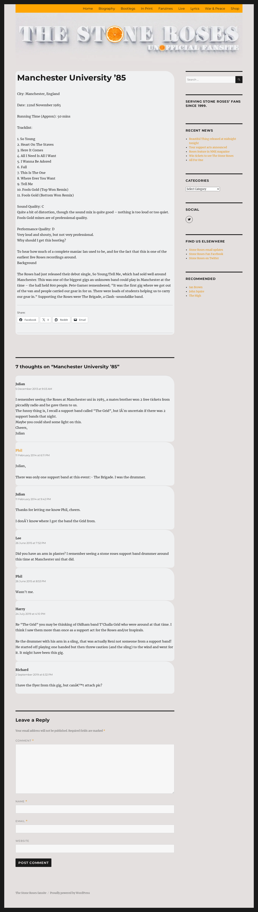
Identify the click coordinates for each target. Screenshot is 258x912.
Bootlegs (128, 8)
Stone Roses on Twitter (204, 258)
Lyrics (194, 8)
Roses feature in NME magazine (209, 151)
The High (195, 295)
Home (88, 8)
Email (22, 821)
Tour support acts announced (208, 147)
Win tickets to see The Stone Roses (211, 156)
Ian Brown (196, 287)
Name (21, 801)
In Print (147, 8)
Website (22, 840)
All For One (196, 160)
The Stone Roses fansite (31, 893)
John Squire (196, 291)
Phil (19, 450)
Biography (107, 8)
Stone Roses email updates (206, 250)
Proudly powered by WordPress (70, 893)
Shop (235, 8)
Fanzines (165, 8)
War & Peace (215, 8)
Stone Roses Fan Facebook (206, 254)
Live (181, 8)
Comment (25, 740)
